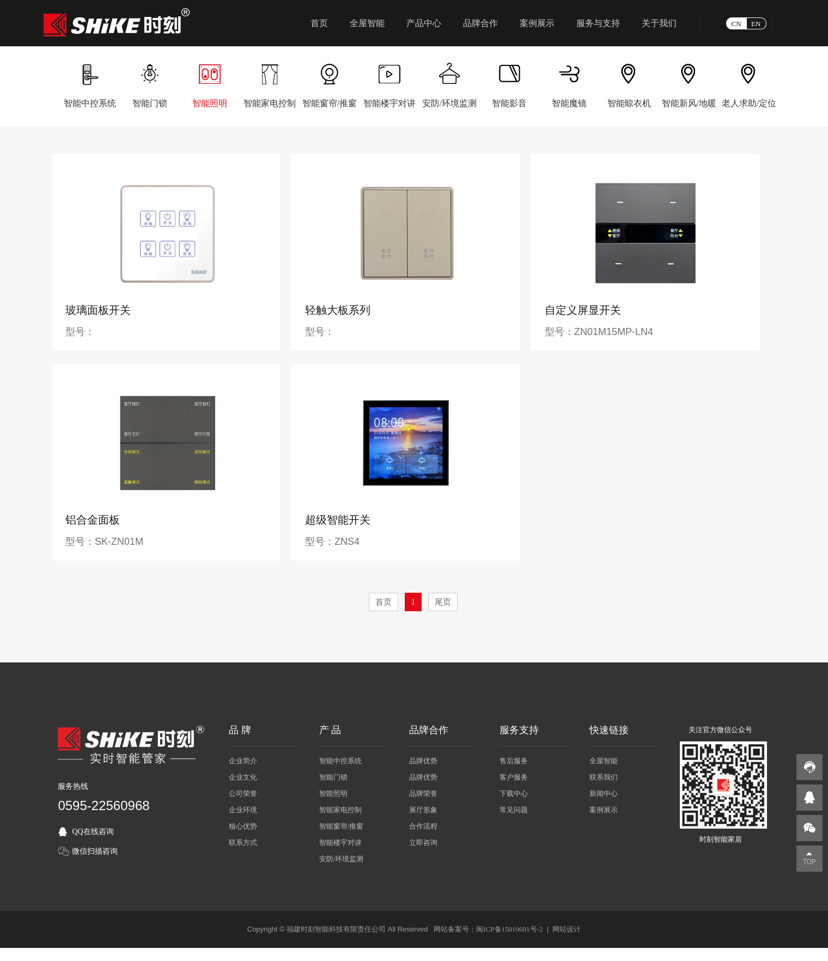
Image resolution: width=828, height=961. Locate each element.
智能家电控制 (340, 810)
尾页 (443, 602)
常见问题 (514, 810)
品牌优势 (423, 761)
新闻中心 (603, 793)
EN (755, 24)
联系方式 (243, 842)
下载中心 (514, 793)
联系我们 (603, 777)
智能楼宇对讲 (340, 842)
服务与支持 (598, 23)
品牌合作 (480, 23)
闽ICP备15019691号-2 (509, 929)
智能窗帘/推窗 (341, 826)
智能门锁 (333, 777)
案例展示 (537, 23)
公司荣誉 (243, 793)
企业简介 (243, 761)
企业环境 (243, 810)
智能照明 (333, 793)
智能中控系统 (340, 761)
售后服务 (514, 761)
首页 (319, 23)
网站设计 (566, 929)
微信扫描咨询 (95, 851)
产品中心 (423, 23)
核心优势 (243, 826)
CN (736, 24)
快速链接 (609, 730)
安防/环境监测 (341, 859)
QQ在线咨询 (92, 832)
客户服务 (514, 777)
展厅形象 (423, 810)
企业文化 (243, 777)
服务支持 (519, 730)
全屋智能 (367, 23)
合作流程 (423, 826)
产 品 (330, 730)
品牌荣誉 (423, 793)
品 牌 (240, 730)
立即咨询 (423, 842)
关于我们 (659, 23)
